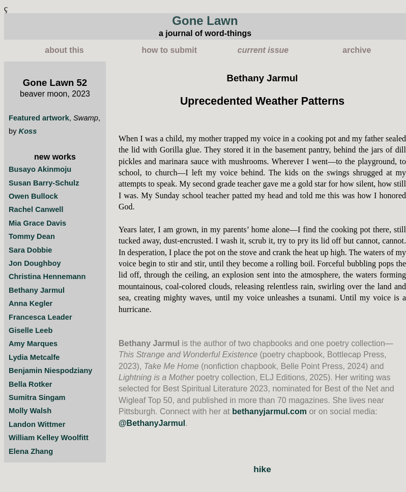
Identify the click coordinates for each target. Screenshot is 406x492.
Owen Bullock (33, 196)
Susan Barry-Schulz (44, 183)
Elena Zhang (31, 451)
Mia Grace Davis (37, 223)
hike (262, 469)
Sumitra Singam (37, 397)
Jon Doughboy (35, 263)
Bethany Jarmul (37, 290)
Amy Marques (33, 344)
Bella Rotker (30, 384)
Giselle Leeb (30, 330)
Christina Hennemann (47, 276)
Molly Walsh (30, 411)
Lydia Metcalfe (34, 357)
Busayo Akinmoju (40, 169)
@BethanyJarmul (152, 423)
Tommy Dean (32, 236)
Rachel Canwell (36, 209)
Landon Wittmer (37, 424)
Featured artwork (39, 118)
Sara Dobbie (30, 250)
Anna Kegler (30, 303)
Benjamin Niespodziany (51, 370)
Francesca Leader (40, 317)
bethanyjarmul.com (269, 411)
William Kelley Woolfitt (49, 438)
